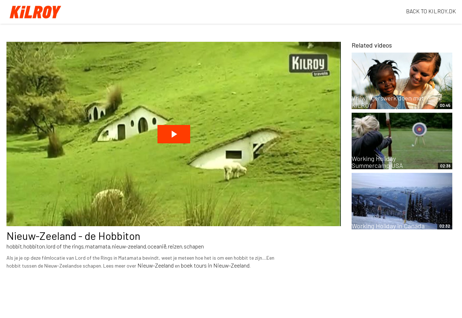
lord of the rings (65, 246)
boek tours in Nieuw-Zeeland (215, 265)
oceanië (156, 246)
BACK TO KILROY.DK (431, 11)
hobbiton (34, 246)
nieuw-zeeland (129, 246)
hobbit (14, 246)
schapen (194, 246)
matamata (97, 246)
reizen (175, 246)
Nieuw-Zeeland (155, 265)
